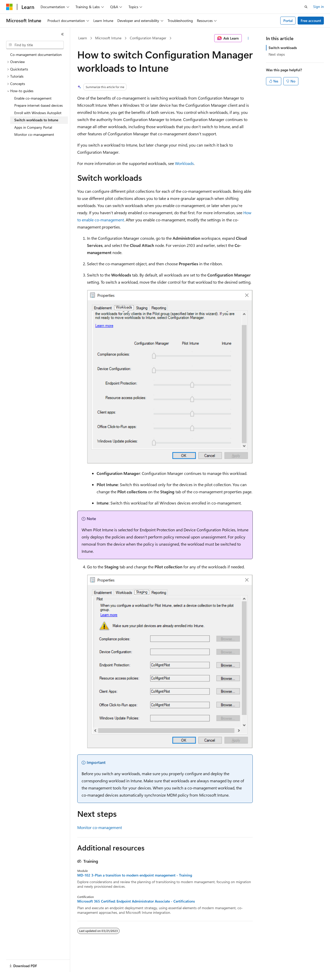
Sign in (318, 6)
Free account (311, 20)
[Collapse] (62, 34)
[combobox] (35, 45)
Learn (82, 37)
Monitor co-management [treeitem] (34, 134)
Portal (288, 20)
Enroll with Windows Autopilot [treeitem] (37, 112)
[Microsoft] (9, 7)
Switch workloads (283, 47)
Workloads (184, 163)
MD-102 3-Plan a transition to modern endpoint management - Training (134, 875)
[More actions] (248, 38)
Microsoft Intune (108, 37)
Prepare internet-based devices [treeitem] (38, 105)
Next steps (277, 54)
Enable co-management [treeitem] (33, 98)
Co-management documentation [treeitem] (36, 54)
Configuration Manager (148, 37)
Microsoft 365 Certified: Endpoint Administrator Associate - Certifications (136, 901)
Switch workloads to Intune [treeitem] (36, 119)
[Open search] (306, 6)
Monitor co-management (99, 827)
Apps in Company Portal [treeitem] (33, 127)
